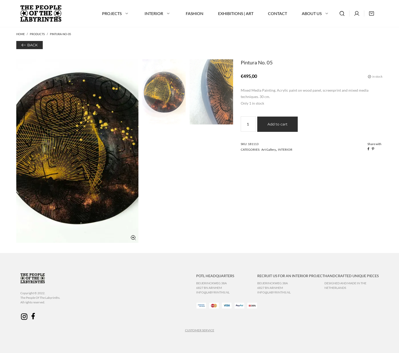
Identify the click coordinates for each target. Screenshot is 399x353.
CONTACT (277, 13)
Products (37, 34)
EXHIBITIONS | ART (235, 13)
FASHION (194, 13)
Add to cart (277, 124)
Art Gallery (268, 149)
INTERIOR (154, 13)
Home (20, 34)
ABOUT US (312, 13)
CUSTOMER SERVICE (199, 330)
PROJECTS (112, 13)
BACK (32, 45)
